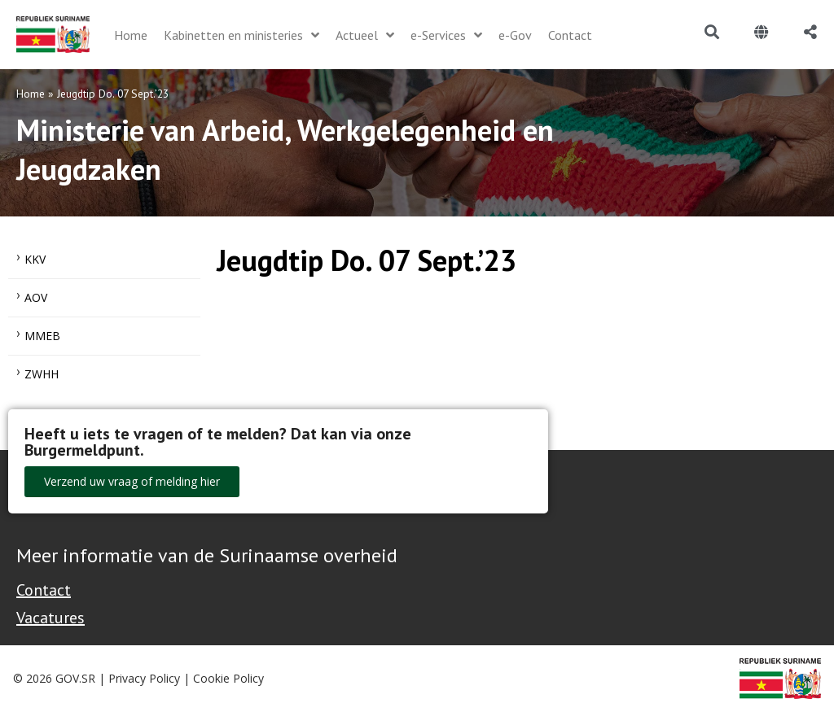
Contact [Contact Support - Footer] (43, 590)
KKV (35, 259)
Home (30, 93)
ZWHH (41, 374)
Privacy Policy (144, 678)
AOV (35, 297)
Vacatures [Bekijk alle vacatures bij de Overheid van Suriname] (50, 617)
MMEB (42, 335)
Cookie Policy (228, 678)
